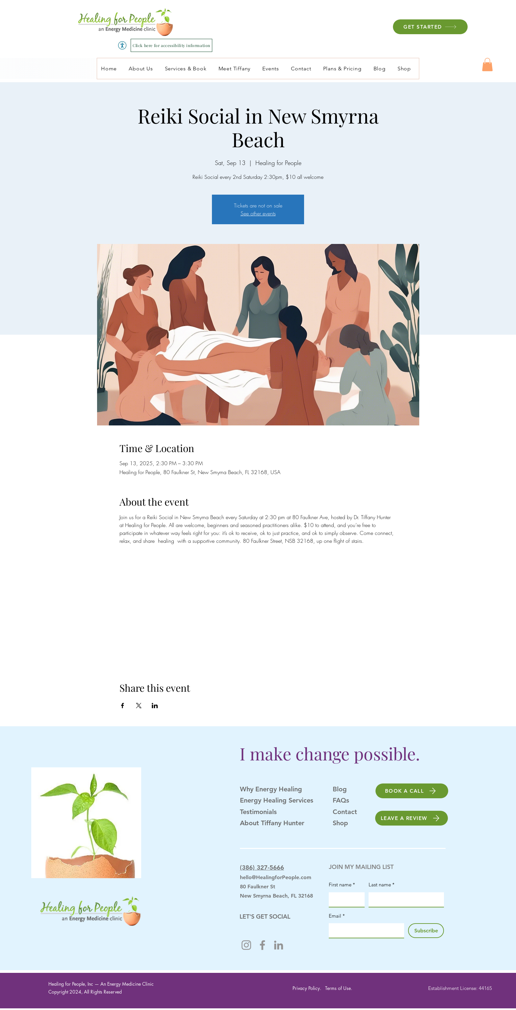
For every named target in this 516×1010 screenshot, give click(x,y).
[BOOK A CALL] (411, 790)
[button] (487, 64)
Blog (340, 789)
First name (342, 884)
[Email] (364, 930)
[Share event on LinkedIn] (155, 705)
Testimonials (258, 812)
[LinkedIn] (278, 945)
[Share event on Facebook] (122, 705)
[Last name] (404, 899)
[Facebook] (262, 945)
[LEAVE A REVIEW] (411, 818)
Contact (345, 812)
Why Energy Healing (271, 789)
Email (337, 916)
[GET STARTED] (430, 26)
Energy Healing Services (276, 800)
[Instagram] (246, 945)
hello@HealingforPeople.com (275, 877)
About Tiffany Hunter (272, 823)
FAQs (341, 800)
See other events (258, 213)
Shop (340, 823)
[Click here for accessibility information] (171, 45)
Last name (382, 884)
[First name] (345, 899)
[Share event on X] (139, 705)
